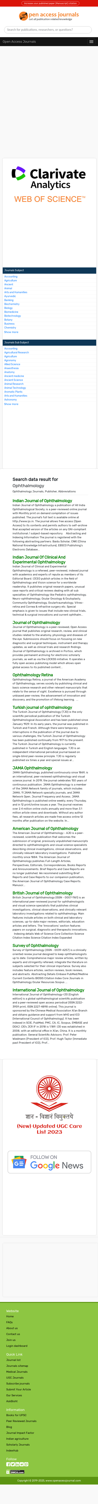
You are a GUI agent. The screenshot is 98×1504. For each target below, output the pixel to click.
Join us (11, 1340)
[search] (48, 29)
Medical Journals (17, 1371)
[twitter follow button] (13, 1465)
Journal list (13, 1360)
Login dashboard (16, 1346)
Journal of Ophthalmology (36, 622)
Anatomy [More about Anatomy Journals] (9, 372)
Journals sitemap (17, 1366)
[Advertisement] (49, 79)
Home (10, 1316)
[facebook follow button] (8, 1465)
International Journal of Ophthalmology (48, 990)
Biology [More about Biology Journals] (8, 308)
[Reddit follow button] (22, 1465)
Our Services (14, 1395)
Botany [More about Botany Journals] (8, 319)
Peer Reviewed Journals (21, 1421)
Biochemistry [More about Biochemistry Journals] (12, 304)
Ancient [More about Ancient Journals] (8, 284)
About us (12, 1328)
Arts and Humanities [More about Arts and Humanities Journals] (15, 292)
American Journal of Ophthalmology (45, 828)
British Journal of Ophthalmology (43, 893)
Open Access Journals (19, 42)
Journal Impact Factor (20, 1433)
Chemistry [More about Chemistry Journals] (10, 327)
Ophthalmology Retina (33, 675)
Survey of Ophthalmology (36, 945)
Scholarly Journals (18, 1444)
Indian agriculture (17, 1438)
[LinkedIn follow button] (17, 1465)
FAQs (9, 1322)
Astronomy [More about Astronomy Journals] (10, 399)
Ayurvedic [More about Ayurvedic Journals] (10, 296)
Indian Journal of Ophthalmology (42, 500)
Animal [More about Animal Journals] (8, 288)
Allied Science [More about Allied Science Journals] (12, 364)
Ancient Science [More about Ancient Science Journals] (13, 380)
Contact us (13, 1334)
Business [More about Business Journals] (9, 323)
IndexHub (12, 1450)
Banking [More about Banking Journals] (8, 300)
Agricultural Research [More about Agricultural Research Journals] (16, 352)
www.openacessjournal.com (63, 1480)
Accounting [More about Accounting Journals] (10, 276)
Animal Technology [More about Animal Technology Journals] (15, 387)
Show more (11, 332)
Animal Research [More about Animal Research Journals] (14, 384)
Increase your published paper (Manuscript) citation (50, 3)
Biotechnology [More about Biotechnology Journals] (12, 315)
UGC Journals (15, 1377)
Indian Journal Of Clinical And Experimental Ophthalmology (39, 559)
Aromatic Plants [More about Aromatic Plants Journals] (13, 391)
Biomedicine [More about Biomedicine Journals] (11, 312)
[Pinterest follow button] (26, 1465)
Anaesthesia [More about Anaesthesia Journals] (11, 368)
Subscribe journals (18, 1383)
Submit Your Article (18, 1389)
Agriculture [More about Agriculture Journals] (10, 280)
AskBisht (12, 1401)
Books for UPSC (16, 1415)
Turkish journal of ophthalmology (42, 707)
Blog (9, 1427)
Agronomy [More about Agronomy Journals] (10, 360)
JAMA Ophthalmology (32, 768)
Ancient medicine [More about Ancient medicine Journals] (14, 376)
